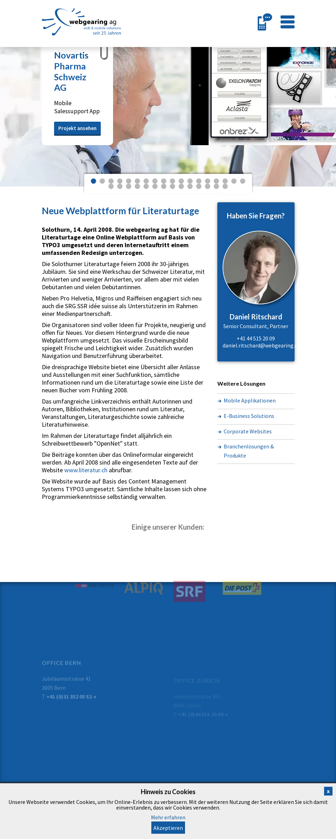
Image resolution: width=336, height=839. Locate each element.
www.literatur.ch (85, 470)
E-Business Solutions (249, 415)
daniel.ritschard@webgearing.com (264, 345)
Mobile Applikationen (250, 400)
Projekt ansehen (77, 128)
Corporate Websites (248, 431)
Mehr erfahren (168, 817)
